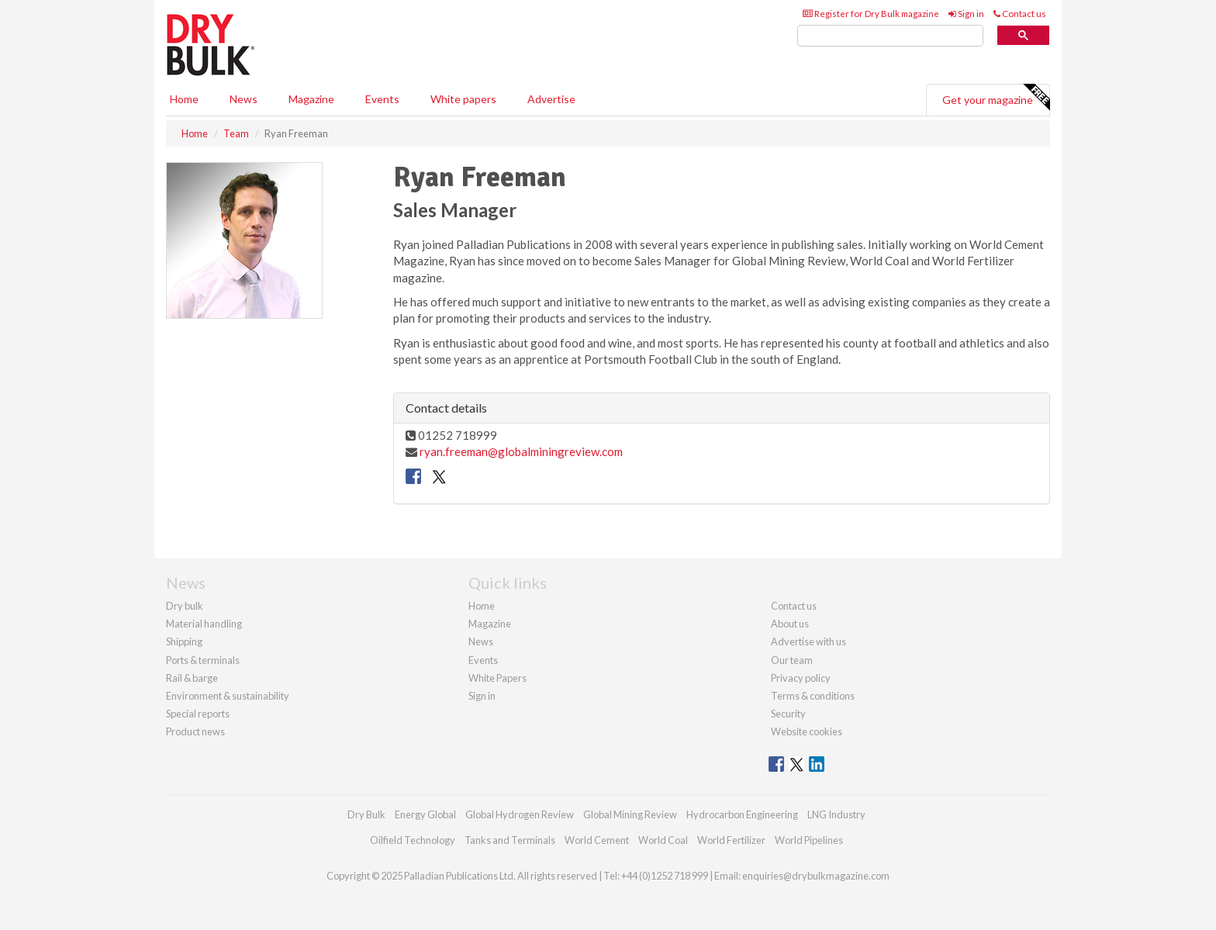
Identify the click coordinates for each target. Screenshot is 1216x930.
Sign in (966, 14)
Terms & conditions (813, 696)
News (480, 641)
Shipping (184, 641)
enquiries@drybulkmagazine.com (816, 875)
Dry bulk (184, 606)
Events (382, 98)
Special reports (198, 713)
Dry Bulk (366, 814)
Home (184, 98)
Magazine (311, 98)
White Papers (497, 678)
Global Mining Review (630, 814)
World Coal (663, 840)
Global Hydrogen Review (519, 814)
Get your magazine (995, 98)
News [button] (243, 98)
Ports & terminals (203, 660)
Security (788, 713)
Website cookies (806, 731)
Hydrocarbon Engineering (742, 814)
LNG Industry (836, 814)
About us (790, 623)
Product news (195, 731)
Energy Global (425, 814)
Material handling (204, 623)
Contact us (1019, 14)
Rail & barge (192, 678)
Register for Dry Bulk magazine (871, 14)
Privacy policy (801, 678)
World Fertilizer (731, 840)
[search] (890, 36)
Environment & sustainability (227, 696)
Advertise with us (808, 641)
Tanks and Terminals (510, 840)
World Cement (597, 840)
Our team (792, 660)
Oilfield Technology (412, 840)
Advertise (551, 98)
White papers (463, 98)
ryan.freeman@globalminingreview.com (521, 451)
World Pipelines (809, 840)
